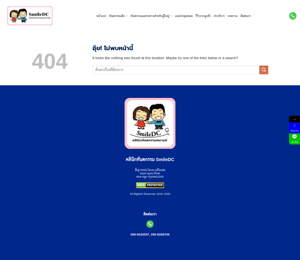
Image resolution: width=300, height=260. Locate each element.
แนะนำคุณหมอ (184, 16)
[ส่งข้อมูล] (263, 70)
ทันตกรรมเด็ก (118, 16)
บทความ (232, 16)
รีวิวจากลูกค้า (203, 16)
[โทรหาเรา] (293, 16)
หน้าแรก (101, 16)
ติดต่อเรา (245, 16)
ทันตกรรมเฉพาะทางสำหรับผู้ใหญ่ (151, 16)
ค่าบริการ (219, 16)
